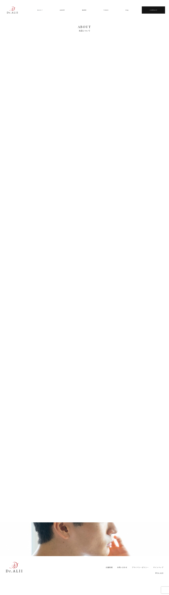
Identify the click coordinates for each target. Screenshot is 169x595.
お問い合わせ (122, 567)
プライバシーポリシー (140, 567)
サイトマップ (158, 567)
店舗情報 (109, 567)
